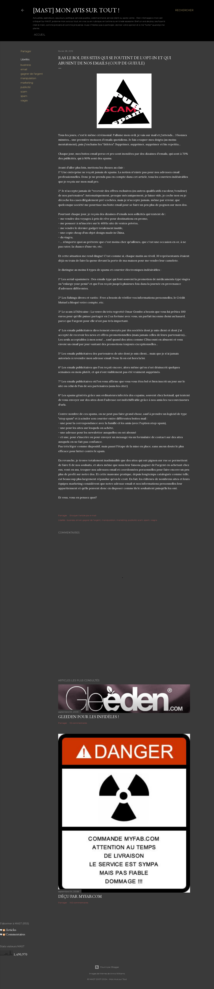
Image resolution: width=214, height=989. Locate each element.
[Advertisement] (124, 646)
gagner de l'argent (32, 73)
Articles (9, 929)
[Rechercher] (184, 10)
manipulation (28, 78)
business (26, 64)
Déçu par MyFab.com (80, 896)
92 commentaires (78, 723)
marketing (27, 82)
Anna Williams (117, 973)
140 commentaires (79, 902)
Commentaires (14, 934)
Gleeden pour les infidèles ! (88, 716)
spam (24, 96)
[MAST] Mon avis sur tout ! (76, 10)
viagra (24, 100)
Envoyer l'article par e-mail (83, 515)
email (24, 69)
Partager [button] (26, 51)
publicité (26, 87)
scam (24, 91)
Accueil (39, 34)
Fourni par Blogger (107, 967)
